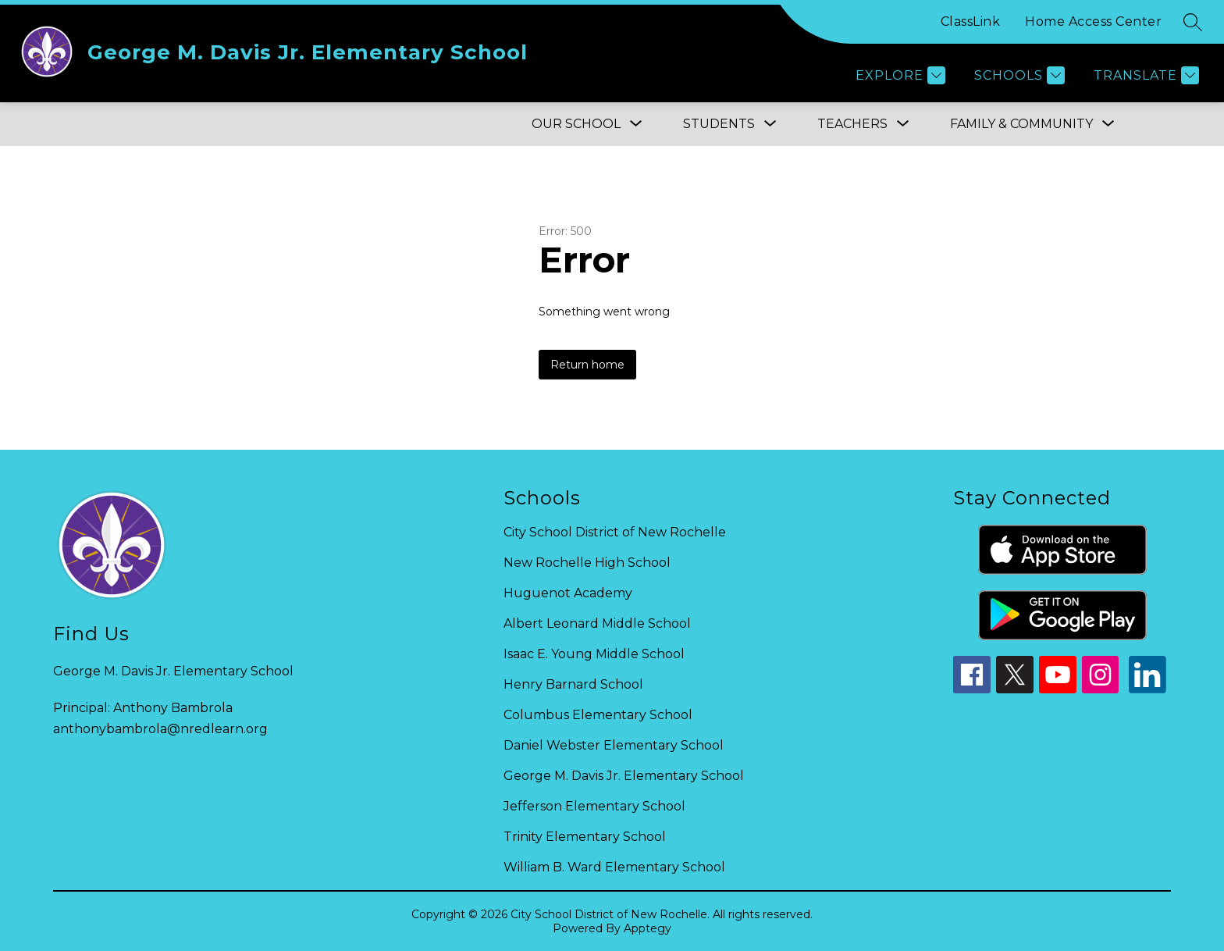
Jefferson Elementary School (594, 806)
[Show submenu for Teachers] (852, 124)
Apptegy (647, 928)
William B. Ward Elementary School (614, 867)
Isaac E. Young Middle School (594, 653)
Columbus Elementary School (597, 714)
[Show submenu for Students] (719, 124)
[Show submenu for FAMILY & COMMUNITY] (1021, 124)
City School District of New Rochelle (614, 532)
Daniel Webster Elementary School (613, 745)
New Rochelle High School (587, 562)
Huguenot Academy (567, 593)
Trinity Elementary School (584, 836)
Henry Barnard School (573, 684)
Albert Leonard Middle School (597, 623)
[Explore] (898, 75)
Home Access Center (1093, 21)
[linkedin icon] (1147, 689)
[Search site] (1192, 21)
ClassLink (971, 21)
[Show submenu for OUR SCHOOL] (576, 124)
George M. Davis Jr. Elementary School (623, 775)
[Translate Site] (1144, 75)
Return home (587, 365)
